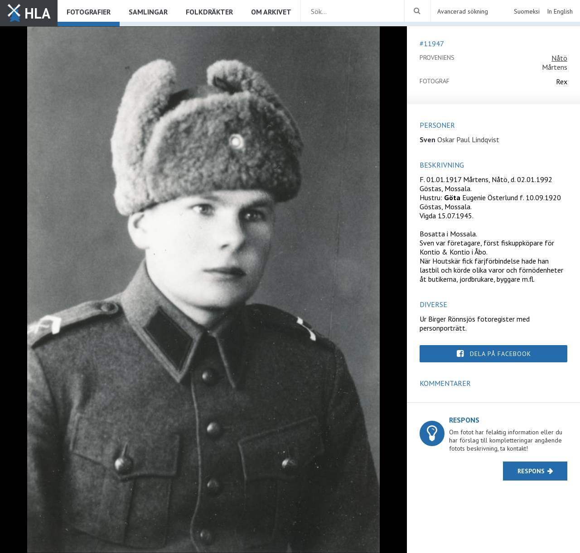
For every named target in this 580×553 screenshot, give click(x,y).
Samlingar (148, 11)
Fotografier (89, 11)
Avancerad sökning (462, 11)
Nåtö (559, 58)
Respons (531, 471)
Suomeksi (527, 11)
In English (560, 11)
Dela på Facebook (500, 354)
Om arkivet (271, 11)
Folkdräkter (209, 11)
